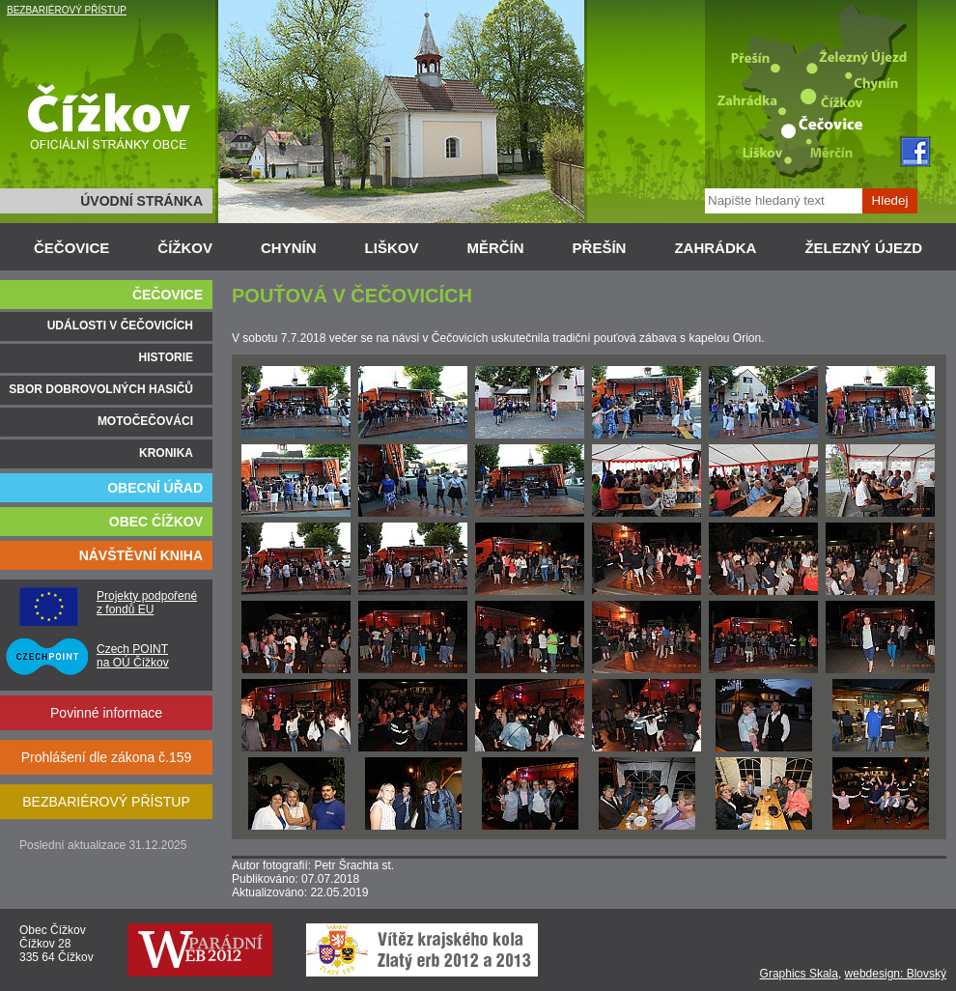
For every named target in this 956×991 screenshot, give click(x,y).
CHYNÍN (289, 248)
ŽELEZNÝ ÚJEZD (863, 248)
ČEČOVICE (71, 248)
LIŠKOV (392, 248)
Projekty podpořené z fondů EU (147, 602)
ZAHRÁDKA (715, 248)
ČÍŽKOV (184, 248)
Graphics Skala (799, 973)
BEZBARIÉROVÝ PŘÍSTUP (67, 10)
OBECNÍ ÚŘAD (155, 488)
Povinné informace (106, 713)
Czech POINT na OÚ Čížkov (133, 655)
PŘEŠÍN (600, 248)
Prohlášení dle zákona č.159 (106, 757)
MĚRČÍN (494, 248)
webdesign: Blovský (895, 973)
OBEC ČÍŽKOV (156, 521)
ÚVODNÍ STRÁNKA (141, 201)
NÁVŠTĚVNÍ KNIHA (141, 555)
